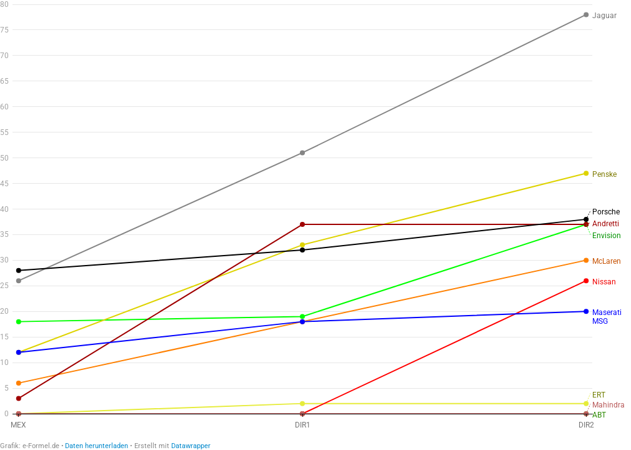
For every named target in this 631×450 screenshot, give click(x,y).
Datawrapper (191, 446)
